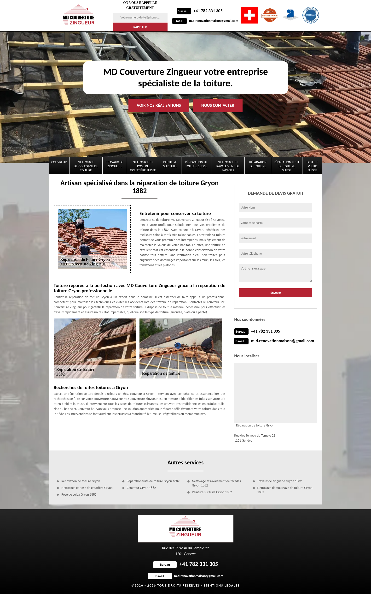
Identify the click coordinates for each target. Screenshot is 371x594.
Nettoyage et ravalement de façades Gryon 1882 (216, 483)
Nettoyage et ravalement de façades (227, 166)
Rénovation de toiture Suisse (196, 164)
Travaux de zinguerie (114, 164)
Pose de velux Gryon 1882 (79, 494)
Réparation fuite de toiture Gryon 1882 (153, 481)
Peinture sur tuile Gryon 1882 (212, 492)
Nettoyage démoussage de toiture (86, 166)
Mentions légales (222, 585)
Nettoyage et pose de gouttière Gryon (87, 488)
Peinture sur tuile (170, 164)
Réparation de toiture (258, 164)
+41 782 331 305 (200, 10)
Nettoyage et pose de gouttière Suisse (143, 166)
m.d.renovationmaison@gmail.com (205, 21)
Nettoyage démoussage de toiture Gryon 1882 (285, 490)
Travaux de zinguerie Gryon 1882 (279, 481)
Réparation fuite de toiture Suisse (287, 166)
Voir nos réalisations (159, 105)
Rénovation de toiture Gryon (80, 481)
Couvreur (59, 162)
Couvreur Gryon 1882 (141, 488)
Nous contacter (217, 105)
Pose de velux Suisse (312, 166)
